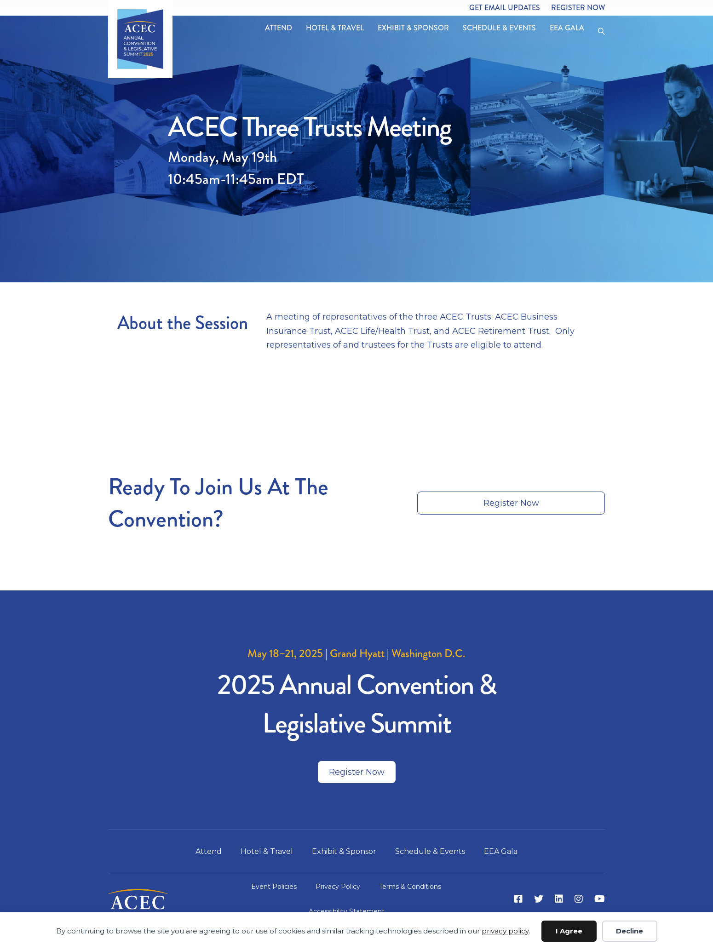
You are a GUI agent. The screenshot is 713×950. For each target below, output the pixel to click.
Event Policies (274, 886)
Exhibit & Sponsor (413, 28)
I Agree (569, 931)
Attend (278, 28)
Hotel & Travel (335, 28)
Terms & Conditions (410, 886)
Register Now (578, 7)
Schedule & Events (499, 28)
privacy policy (505, 931)
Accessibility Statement (347, 911)
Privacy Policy (338, 886)
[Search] (598, 30)
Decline (629, 931)
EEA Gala (567, 28)
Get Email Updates (504, 7)
